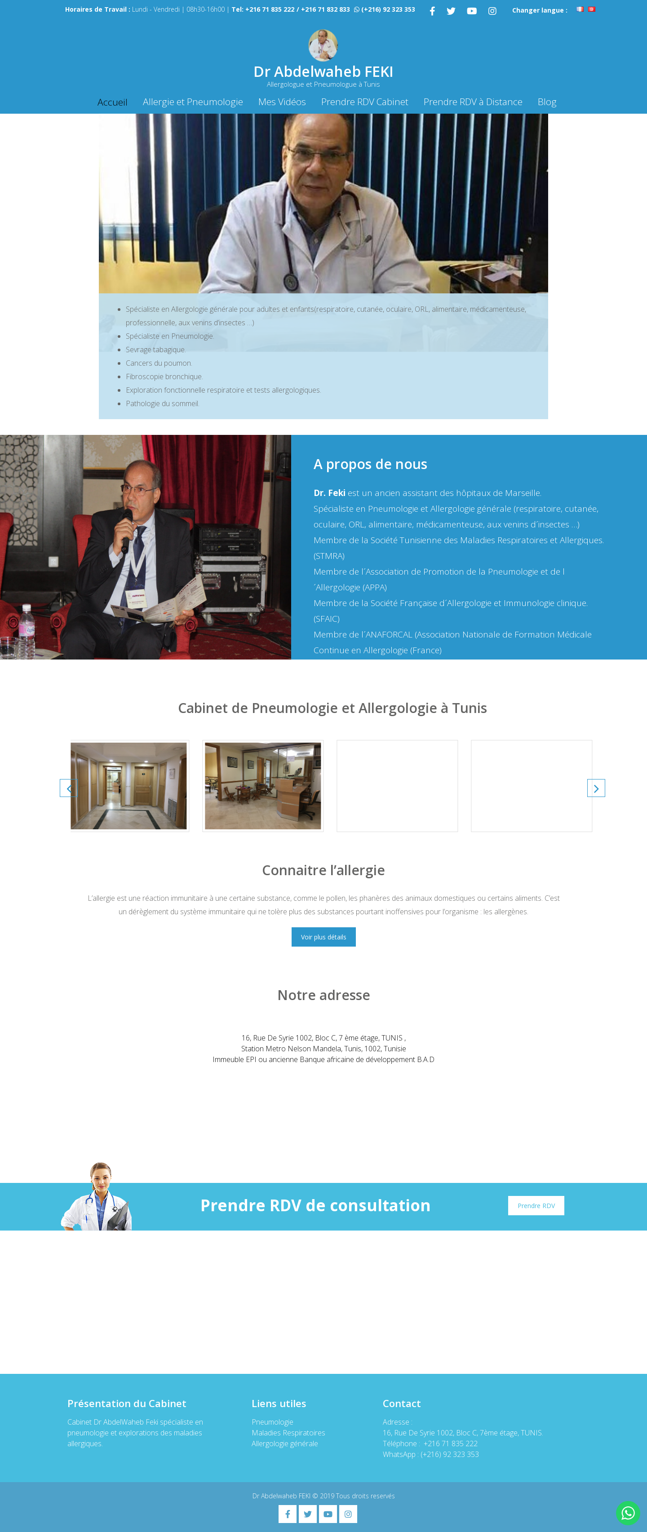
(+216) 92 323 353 (388, 9)
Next (596, 788)
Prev (69, 788)
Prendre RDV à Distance (473, 101)
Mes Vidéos (282, 101)
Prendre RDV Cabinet (364, 101)
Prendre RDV (536, 1205)
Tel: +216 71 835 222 (262, 9)
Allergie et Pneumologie (193, 101)
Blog (547, 101)
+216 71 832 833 (325, 9)
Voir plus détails (323, 937)
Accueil (112, 102)
